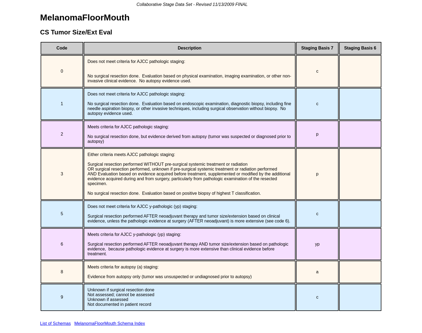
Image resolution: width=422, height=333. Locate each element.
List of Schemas (55, 323)
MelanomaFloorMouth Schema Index (109, 323)
